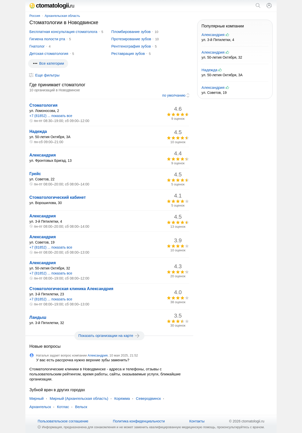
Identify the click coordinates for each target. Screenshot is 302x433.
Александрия (42, 155)
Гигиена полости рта (47, 39)
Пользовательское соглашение (63, 421)
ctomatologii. (51, 5)
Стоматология (43, 105)
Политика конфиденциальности (139, 421)
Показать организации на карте (109, 336)
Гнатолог (37, 46)
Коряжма (122, 398)
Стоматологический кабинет (57, 197)
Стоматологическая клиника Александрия (71, 289)
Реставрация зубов (128, 53)
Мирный (36, 398)
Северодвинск (148, 398)
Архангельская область (62, 16)
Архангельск (40, 407)
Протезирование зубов (131, 39)
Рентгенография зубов (131, 46)
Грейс (35, 174)
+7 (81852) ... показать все (50, 116)
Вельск (81, 407)
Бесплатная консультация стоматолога (63, 31)
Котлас (63, 407)
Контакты (197, 421)
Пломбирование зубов (130, 31)
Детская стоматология (48, 53)
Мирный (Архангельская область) (79, 398)
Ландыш (37, 317)
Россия (34, 16)
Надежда (38, 131)
